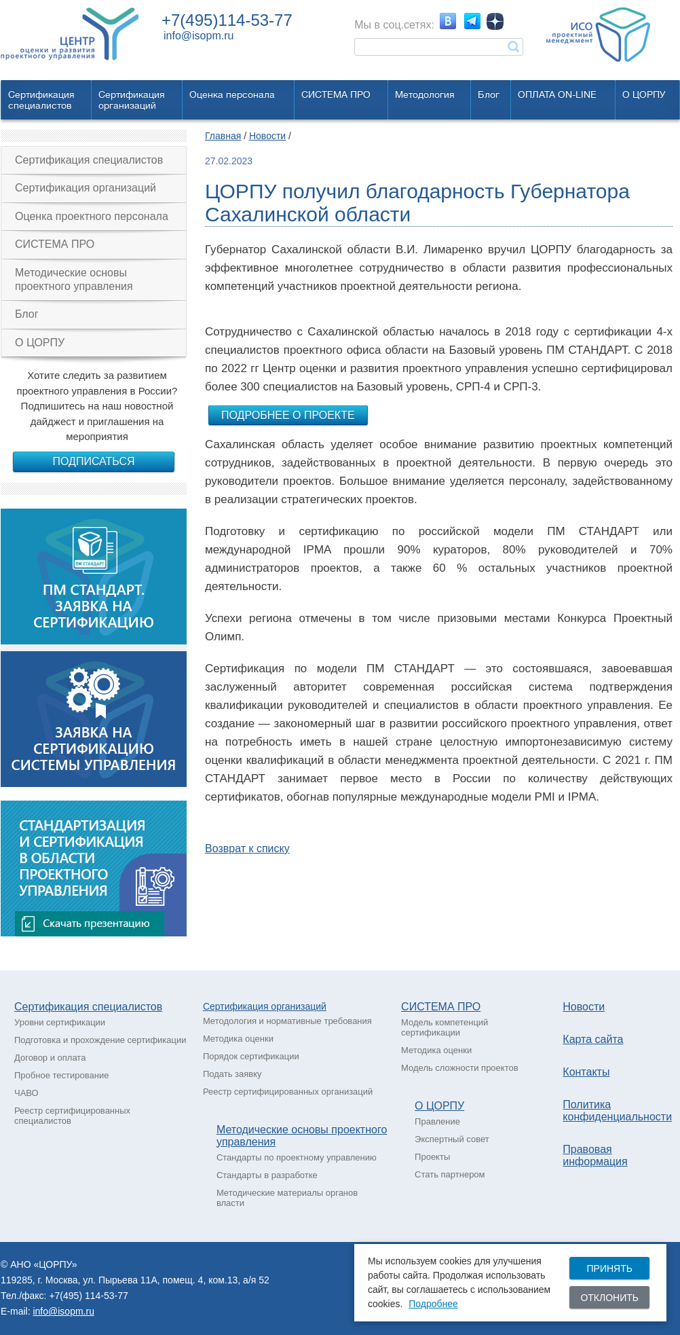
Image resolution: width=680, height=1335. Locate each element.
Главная (223, 135)
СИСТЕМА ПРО (336, 94)
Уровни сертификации (59, 1022)
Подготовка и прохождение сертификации (100, 1040)
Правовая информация (595, 1155)
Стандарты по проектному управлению (296, 1157)
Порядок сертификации (251, 1056)
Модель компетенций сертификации (444, 1027)
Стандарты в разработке (267, 1175)
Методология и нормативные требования (287, 1021)
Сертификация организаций (85, 188)
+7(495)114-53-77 (227, 20)
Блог (488, 94)
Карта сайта (593, 1039)
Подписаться (93, 461)
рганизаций (301, 1006)
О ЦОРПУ (644, 94)
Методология (425, 94)
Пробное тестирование (61, 1075)
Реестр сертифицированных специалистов (72, 1115)
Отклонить (609, 1297)
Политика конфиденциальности (617, 1110)
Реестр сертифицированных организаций (288, 1091)
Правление (437, 1121)
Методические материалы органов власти (287, 1198)
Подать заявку (232, 1074)
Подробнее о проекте (288, 415)
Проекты (432, 1157)
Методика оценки (238, 1039)
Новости (267, 135)
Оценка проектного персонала (91, 216)
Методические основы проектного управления (74, 279)
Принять (609, 1268)
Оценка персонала (232, 94)
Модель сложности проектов (459, 1068)
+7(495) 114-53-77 (88, 1295)
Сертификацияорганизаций (131, 100)
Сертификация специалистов (89, 160)
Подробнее (433, 1303)
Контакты (586, 1072)
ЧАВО (26, 1093)
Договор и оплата (50, 1058)
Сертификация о (239, 1006)
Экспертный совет (452, 1139)
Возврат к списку (247, 848)
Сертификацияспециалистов (41, 100)
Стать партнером (450, 1174)
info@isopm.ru (198, 35)
